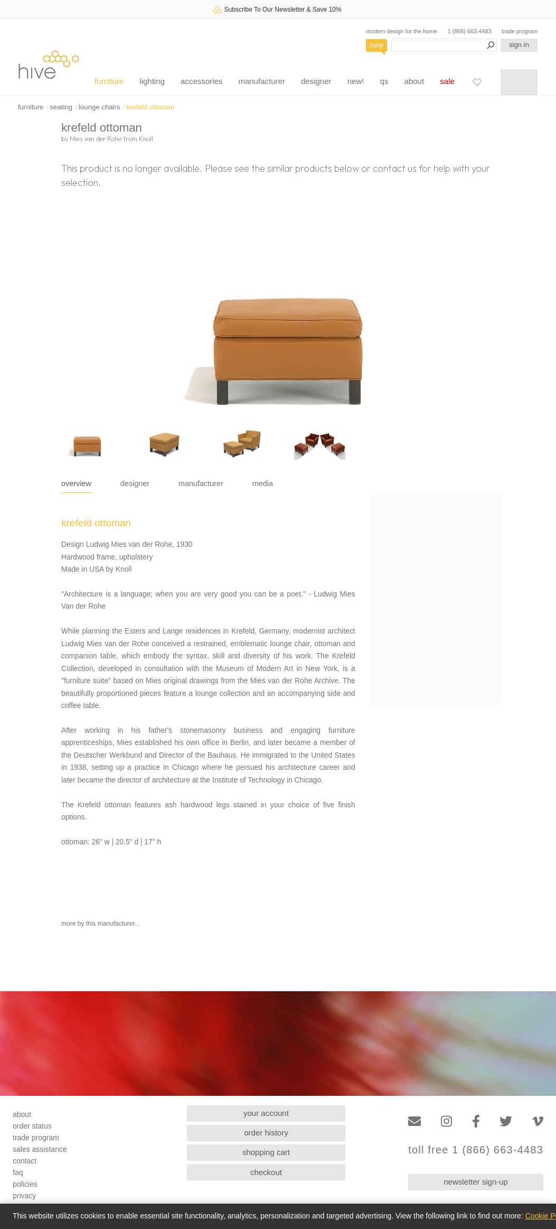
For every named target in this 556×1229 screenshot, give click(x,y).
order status (32, 1126)
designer (316, 81)
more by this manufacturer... (100, 923)
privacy (24, 1195)
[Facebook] (476, 1121)
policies (25, 1184)
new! (355, 81)
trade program (520, 31)
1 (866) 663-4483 (470, 31)
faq (18, 1172)
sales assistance (40, 1149)
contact (24, 1161)
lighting (152, 81)
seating (61, 107)
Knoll (146, 138)
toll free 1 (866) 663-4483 (475, 1150)
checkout (266, 1172)
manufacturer (261, 81)
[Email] (414, 1121)
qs (384, 81)
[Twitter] (506, 1121)
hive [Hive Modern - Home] (48, 64)
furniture (109, 81)
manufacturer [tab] (200, 483)
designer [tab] (134, 483)
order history (266, 1132)
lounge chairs (99, 107)
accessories (201, 81)
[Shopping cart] (519, 82)
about (414, 81)
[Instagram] (446, 1121)
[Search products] (444, 45)
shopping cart (266, 1152)
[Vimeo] (537, 1121)
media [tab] (262, 483)
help (376, 45)
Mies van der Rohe (95, 138)
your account (266, 1113)
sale (447, 81)
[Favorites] (476, 82)
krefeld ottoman (151, 107)
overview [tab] (76, 483)
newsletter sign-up (476, 1181)
